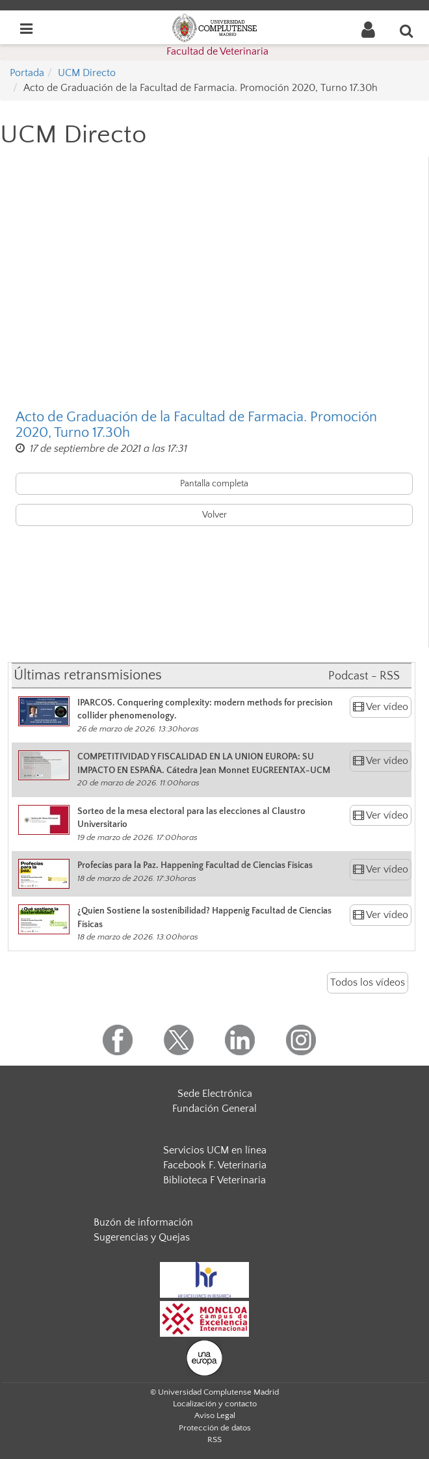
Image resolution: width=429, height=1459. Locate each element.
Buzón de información (143, 1222)
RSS (214, 1439)
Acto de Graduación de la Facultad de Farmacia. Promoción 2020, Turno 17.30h (196, 425)
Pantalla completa (214, 484)
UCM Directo (87, 73)
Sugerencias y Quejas (142, 1237)
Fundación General (214, 1108)
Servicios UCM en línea (214, 1150)
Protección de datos (215, 1427)
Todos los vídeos (367, 982)
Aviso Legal (214, 1415)
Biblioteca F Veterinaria (214, 1180)
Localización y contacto (215, 1403)
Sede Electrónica (214, 1093)
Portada (27, 73)
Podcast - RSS (364, 676)
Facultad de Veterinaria (217, 51)
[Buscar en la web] (407, 30)
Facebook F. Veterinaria (214, 1165)
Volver (214, 515)
